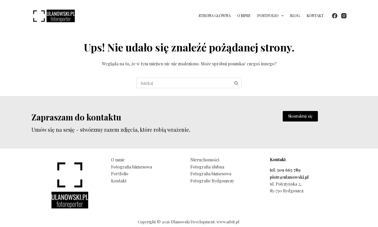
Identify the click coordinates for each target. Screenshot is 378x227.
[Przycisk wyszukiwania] (236, 83)
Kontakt (315, 15)
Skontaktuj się (300, 116)
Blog (295, 15)
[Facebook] (334, 15)
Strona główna (215, 15)
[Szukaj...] (183, 83)
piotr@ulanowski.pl (289, 177)
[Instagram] (343, 15)
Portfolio (271, 16)
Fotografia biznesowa (131, 167)
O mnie (244, 15)
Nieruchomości (204, 159)
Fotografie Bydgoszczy (212, 180)
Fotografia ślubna (207, 167)
